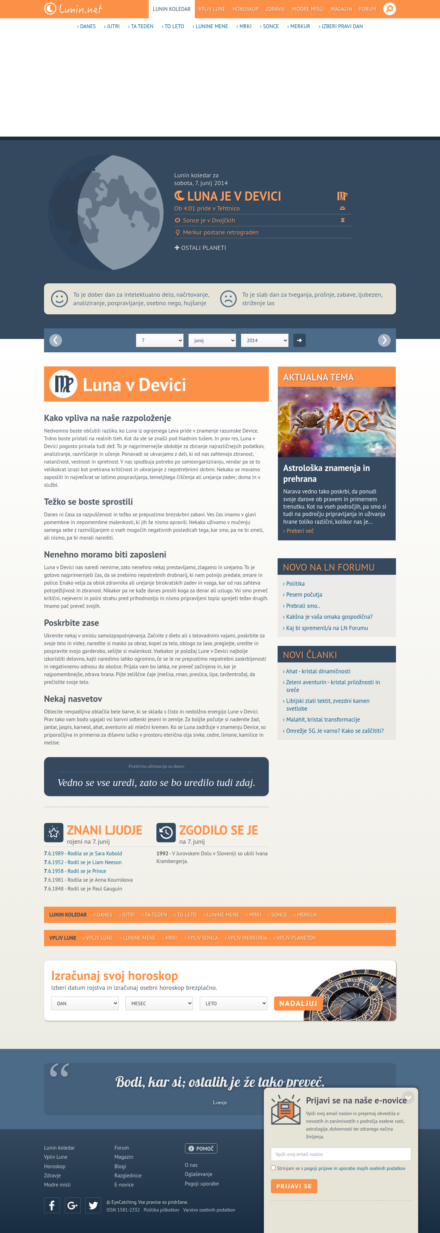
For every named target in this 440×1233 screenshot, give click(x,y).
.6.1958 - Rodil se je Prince (75, 871)
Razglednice (128, 1175)
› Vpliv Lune (98, 938)
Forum (368, 9)
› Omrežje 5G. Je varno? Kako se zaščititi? (333, 731)
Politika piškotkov (161, 1210)
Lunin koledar (172, 9)
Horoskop (246, 9)
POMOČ (205, 1148)
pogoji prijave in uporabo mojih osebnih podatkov (354, 1222)
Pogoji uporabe (202, 1183)
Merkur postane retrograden (216, 232)
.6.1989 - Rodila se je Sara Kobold (83, 853)
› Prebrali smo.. (301, 606)
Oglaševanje (198, 1174)
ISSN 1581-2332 (123, 1210)
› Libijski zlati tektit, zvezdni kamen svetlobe (326, 704)
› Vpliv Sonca (201, 938)
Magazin (341, 9)
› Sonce (269, 26)
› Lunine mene (210, 26)
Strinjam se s (341, 1222)
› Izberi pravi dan (341, 26)
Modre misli (308, 9)
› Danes (86, 26)
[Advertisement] (220, 87)
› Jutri (112, 26)
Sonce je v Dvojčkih (263, 220)
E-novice (124, 1184)
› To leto (173, 26)
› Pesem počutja (302, 594)
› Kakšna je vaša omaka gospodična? (328, 617)
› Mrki (244, 26)
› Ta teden (140, 26)
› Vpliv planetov (295, 938)
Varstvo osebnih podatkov (209, 1210)
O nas (191, 1165)
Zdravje (275, 9)
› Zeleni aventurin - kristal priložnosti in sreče (331, 686)
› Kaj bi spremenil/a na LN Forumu (325, 628)
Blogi (120, 1166)
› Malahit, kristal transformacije (321, 719)
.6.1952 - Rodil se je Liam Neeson (83, 862)
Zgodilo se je (218, 830)
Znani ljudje (104, 830)
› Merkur (298, 26)
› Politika (294, 583)
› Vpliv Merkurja (246, 938)
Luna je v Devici (263, 195)
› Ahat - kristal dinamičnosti (317, 671)
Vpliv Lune (211, 9)
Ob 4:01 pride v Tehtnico (263, 208)
